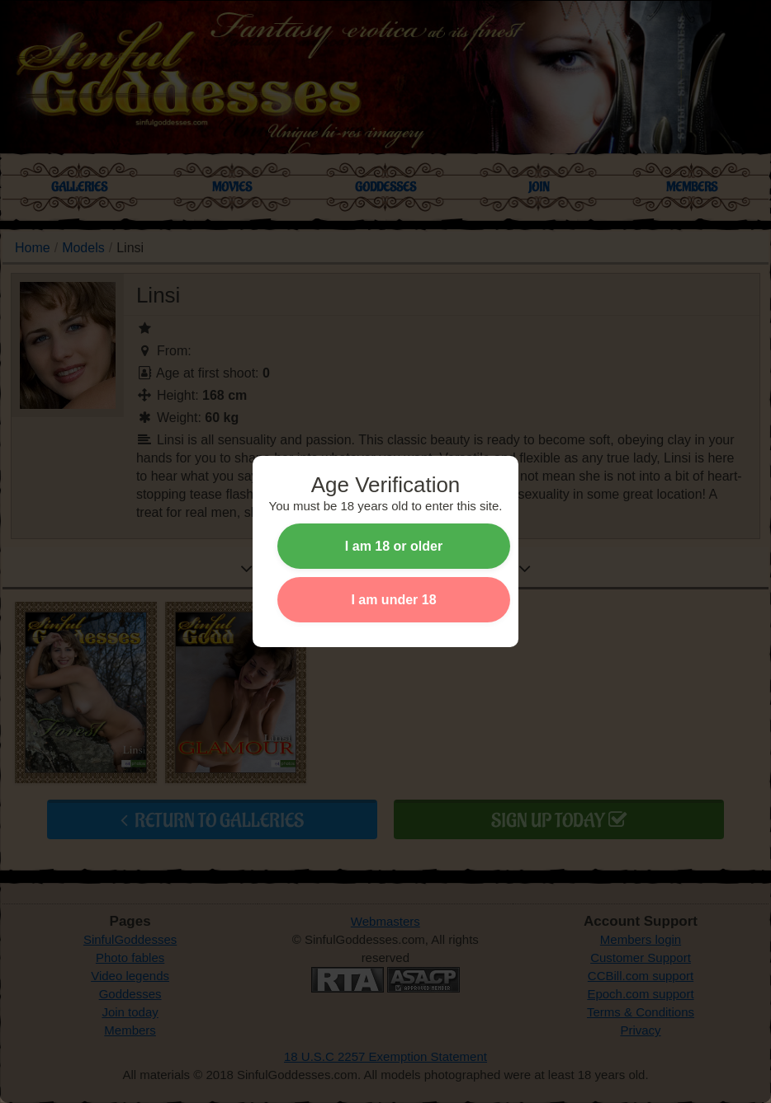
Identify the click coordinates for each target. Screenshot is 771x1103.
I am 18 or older (393, 546)
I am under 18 (393, 600)
